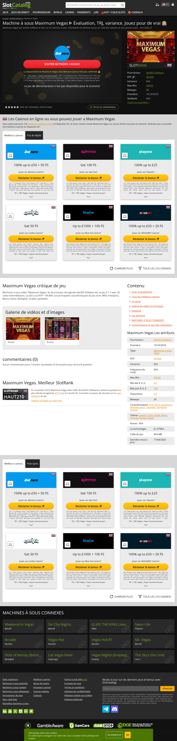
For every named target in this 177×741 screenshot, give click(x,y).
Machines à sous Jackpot (14, 687)
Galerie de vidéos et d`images (147, 306)
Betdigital (9, 659)
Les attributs (138, 315)
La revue (136, 301)
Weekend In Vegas (19, 624)
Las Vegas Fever (60, 655)
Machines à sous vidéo (163, 352)
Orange (134, 418)
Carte (150, 415)
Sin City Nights (59, 624)
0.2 (155, 383)
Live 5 (137, 659)
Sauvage (150, 407)
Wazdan (8, 644)
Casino (69, 12)
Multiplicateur (137, 407)
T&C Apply (32, 75)
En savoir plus (114, 735)
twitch (26, 710)
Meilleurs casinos (41, 679)
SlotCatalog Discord (114, 708)
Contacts (37, 695)
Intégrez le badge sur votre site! (46, 400)
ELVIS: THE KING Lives (109, 624)
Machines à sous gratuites (15, 683)
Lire (96, 12)
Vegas (150, 418)
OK (127, 735)
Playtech (139, 628)
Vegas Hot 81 (102, 640)
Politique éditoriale (73, 699)
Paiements (83, 12)
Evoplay (95, 659)
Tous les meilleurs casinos (146, 296)
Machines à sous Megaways (16, 691)
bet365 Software (155, 72)
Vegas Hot (56, 640)
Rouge (142, 418)
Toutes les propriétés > (138, 102)
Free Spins (154, 404)
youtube (10, 710)
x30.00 (149, 85)
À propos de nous (72, 683)
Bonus (58, 12)
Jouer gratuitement (142, 292)
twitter (15, 710)
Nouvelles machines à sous (16, 703)
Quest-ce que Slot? (75, 679)
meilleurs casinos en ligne (40, 124)
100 (156, 388)
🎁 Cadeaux (135, 12)
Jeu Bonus (166, 404)
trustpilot (31, 710)
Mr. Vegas (142, 640)
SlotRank (136, 310)
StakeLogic (53, 659)
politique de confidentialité (77, 691)
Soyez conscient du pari (47, 75)
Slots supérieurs (10, 679)
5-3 (155, 393)
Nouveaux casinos (42, 687)
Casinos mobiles (41, 691)
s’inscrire (167, 688)
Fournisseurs (41, 12)
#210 (57, 393)
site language (163, 4)
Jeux (5, 12)
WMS (94, 628)
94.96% (150, 77)
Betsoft (8, 628)
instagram (20, 710)
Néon (164, 415)
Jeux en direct (20, 12)
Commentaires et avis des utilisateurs (152, 325)
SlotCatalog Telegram (105, 708)
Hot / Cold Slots (114, 12)
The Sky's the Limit (150, 655)
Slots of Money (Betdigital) (24, 655)
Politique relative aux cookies (78, 695)
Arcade (10, 640)
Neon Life (142, 624)
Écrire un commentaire (105, 107)
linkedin (5, 710)
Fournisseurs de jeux (13, 695)
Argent (142, 415)
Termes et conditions (74, 687)
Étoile (157, 415)
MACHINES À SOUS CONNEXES (148, 320)
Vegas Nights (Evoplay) (109, 655)
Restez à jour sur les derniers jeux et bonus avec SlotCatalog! (131, 681)
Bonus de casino (41, 683)
